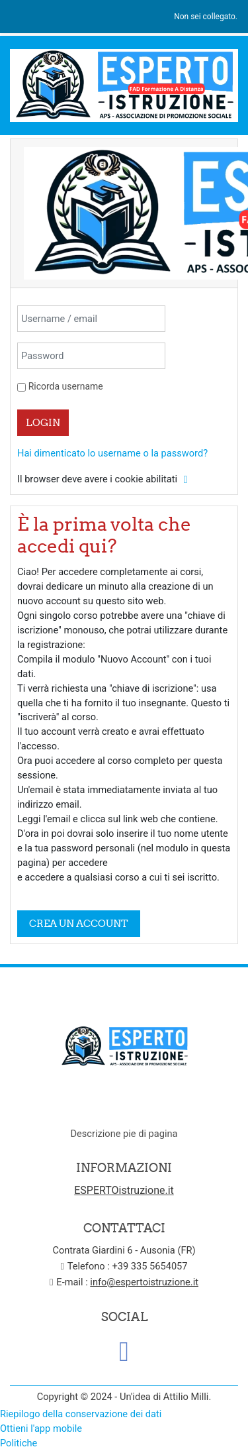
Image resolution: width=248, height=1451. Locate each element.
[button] (186, 480)
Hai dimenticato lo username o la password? (112, 453)
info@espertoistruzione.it (144, 1282)
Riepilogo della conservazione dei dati (80, 1414)
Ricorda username (65, 386)
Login (43, 422)
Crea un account (78, 923)
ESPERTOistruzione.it (124, 1190)
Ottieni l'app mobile (41, 1428)
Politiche (18, 1443)
